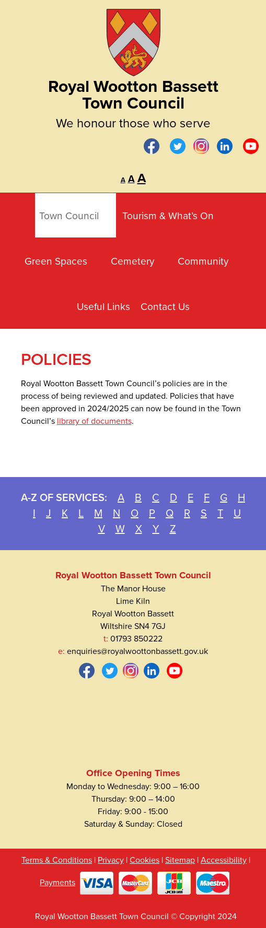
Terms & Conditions (56, 860)
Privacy (111, 860)
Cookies (144, 860)
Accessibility (224, 860)
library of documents (94, 421)
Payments (57, 882)
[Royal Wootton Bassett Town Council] (133, 39)
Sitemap (180, 860)
